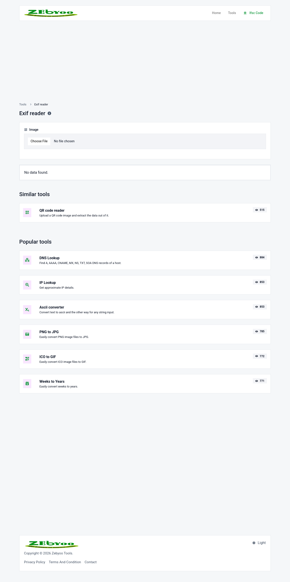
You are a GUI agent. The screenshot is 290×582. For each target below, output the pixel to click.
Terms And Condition (65, 562)
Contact (91, 562)
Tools (232, 13)
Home (216, 13)
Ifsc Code (253, 13)
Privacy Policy (34, 562)
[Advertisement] (145, 67)
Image (31, 130)
